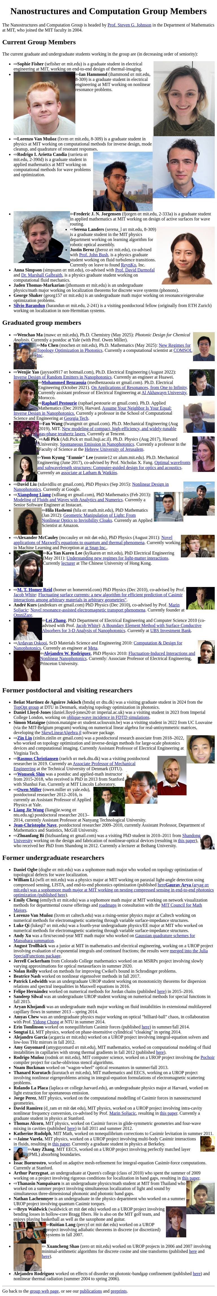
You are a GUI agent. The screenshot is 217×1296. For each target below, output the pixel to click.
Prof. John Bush (93, 254)
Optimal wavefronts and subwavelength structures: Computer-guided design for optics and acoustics (113, 465)
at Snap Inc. (95, 547)
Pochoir (208, 1057)
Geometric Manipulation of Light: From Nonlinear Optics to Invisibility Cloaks (89, 518)
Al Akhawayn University (164, 392)
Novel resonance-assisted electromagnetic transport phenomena (87, 610)
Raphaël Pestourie (59, 403)
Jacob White (25, 594)
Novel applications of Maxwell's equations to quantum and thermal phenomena (93, 540)
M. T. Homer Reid (34, 589)
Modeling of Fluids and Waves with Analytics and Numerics (68, 499)
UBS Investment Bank (170, 630)
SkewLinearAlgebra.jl (61, 732)
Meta (92, 648)
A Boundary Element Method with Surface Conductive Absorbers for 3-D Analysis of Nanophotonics (121, 628)
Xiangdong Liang (34, 494)
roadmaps (108, 905)
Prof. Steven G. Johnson (129, 25)
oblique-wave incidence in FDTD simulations (108, 717)
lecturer (68, 563)
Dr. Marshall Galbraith (41, 275)
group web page (44, 1291)
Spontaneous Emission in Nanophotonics (97, 444)
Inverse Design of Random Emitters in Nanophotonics (63, 377)
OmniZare (23, 615)
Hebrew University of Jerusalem (114, 449)
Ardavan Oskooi (32, 643)
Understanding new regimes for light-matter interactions (117, 558)
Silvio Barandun (29, 305)
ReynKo (128, 264)
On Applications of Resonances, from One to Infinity (139, 387)
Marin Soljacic (122, 1113)
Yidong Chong (45, 1021)
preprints (119, 1291)
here (61, 895)
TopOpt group (26, 707)
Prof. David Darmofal (135, 270)
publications (91, 1291)
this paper (187, 840)
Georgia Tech (76, 418)
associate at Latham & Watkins (89, 472)
